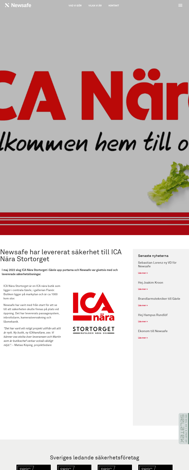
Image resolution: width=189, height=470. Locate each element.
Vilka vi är (95, 6)
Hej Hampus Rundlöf (153, 315)
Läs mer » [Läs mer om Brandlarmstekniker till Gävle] (143, 306)
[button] (166, 5)
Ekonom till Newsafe (153, 331)
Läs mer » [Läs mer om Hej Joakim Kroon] (143, 289)
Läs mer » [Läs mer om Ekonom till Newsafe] (143, 338)
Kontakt (113, 6)
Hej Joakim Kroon (150, 282)
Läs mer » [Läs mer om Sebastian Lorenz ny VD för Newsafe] (143, 273)
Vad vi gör (75, 6)
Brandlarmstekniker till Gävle (159, 298)
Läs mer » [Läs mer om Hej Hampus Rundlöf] (143, 322)
